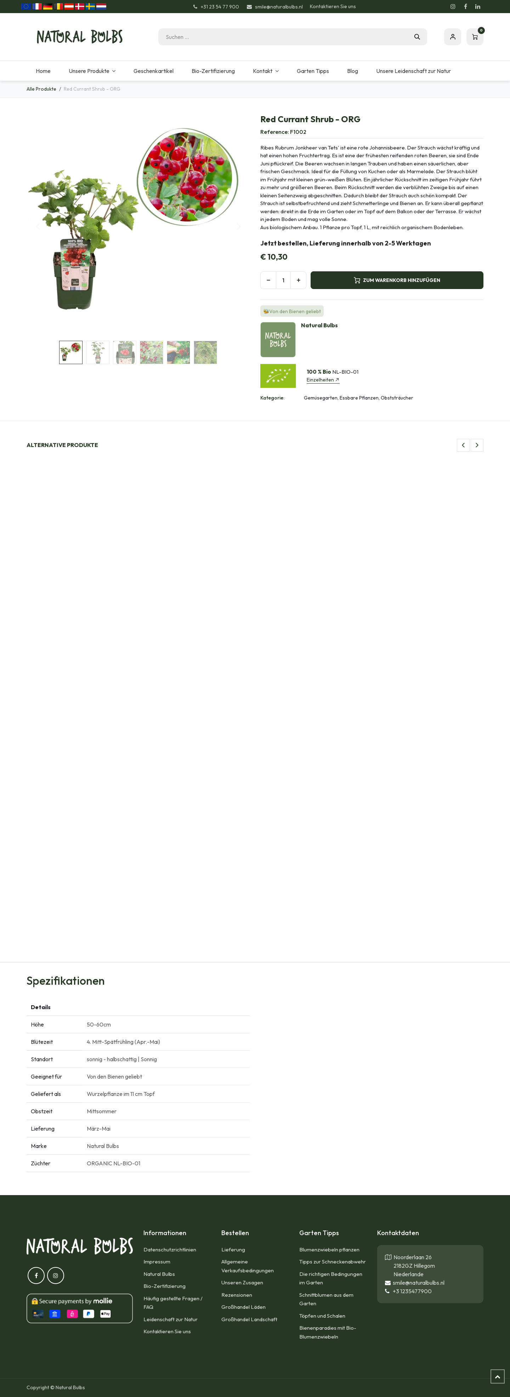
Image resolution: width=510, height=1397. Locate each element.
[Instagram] (453, 6)
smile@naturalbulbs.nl (417, 1282)
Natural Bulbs (159, 1274)
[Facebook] (465, 6)
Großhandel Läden (243, 1306)
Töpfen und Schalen (322, 1315)
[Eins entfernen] (268, 280)
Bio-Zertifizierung (164, 1286)
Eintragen (452, 36)
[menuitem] (43, 71)
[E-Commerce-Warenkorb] (474, 36)
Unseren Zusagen (242, 1282)
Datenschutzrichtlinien (169, 1249)
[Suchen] (417, 36)
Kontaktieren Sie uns (333, 6)
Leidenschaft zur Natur (170, 1319)
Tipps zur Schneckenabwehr (332, 1261)
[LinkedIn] (477, 6)
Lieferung (233, 1249)
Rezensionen (236, 1294)
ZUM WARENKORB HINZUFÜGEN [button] (397, 280)
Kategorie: (272, 398)
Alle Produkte (41, 89)
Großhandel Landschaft (249, 1319)
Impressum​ (156, 1261)
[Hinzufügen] (298, 280)
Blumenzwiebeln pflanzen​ (329, 1249)
